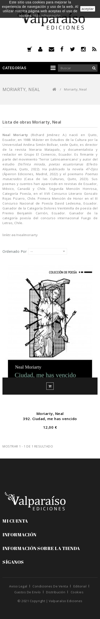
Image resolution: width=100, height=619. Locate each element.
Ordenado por (14, 251)
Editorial (80, 586)
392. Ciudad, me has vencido (50, 418)
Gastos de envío (27, 592)
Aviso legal (18, 586)
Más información (46, 16)
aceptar (88, 9)
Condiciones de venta (50, 586)
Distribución (55, 592)
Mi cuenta (15, 521)
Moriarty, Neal (50, 413)
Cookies (77, 592)
